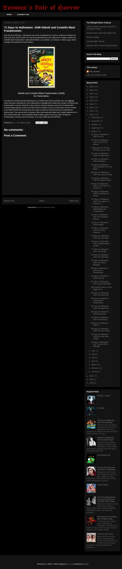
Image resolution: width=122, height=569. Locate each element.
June (94, 354)
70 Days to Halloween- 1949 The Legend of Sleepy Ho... (100, 201)
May (93, 358)
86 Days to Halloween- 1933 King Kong (100, 313)
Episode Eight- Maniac (95, 41)
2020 (91, 108)
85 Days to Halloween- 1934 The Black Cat (100, 307)
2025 (91, 90)
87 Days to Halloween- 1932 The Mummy (100, 318)
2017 (91, 376)
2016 (91, 379)
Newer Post (9, 201)
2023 (91, 97)
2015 (91, 383)
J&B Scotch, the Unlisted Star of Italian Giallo (107, 518)
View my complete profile (96, 75)
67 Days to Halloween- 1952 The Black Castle (101, 179)
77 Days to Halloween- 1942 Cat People (100, 250)
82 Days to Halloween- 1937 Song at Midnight (101, 283)
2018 (91, 115)
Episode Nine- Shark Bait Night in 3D (101, 33)
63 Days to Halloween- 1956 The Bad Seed (100, 154)
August (94, 131)
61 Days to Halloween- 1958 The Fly (100, 135)
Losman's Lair (23, 14)
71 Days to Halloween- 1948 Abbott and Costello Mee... (100, 209)
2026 (91, 87)
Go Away (100, 408)
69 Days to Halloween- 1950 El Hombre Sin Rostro (100, 193)
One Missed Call (103, 455)
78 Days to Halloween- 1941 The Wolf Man (100, 256)
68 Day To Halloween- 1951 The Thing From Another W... (100, 186)
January (95, 371)
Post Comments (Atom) (46, 207)
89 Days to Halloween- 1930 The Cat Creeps (100, 330)
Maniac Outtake (93, 37)
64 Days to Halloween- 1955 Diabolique (100, 160)
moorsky (70, 564)
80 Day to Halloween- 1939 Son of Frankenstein (99, 270)
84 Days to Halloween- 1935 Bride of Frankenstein (100, 300)
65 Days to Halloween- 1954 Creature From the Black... (101, 167)
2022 (91, 101)
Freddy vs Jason (103, 396)
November (96, 121)
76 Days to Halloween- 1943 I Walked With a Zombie (100, 243)
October (95, 124)
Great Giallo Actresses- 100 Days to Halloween (106, 468)
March (94, 365)
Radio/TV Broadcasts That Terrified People (105, 439)
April (94, 361)
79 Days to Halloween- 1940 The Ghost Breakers (100, 262)
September (96, 128)
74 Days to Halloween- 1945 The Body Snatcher (100, 230)
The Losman (94, 71)
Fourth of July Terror (105, 534)
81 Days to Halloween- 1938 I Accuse (100, 277)
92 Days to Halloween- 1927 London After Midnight (100, 344)
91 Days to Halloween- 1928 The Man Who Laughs (100, 336)
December (96, 117)
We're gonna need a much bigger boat (101, 288)
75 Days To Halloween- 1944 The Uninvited (100, 237)
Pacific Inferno (103, 485)
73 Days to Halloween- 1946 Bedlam (100, 223)
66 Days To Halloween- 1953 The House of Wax (101, 173)
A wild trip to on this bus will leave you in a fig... (101, 149)
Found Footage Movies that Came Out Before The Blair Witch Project (106, 499)
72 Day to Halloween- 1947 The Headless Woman (99, 217)
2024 (91, 94)
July (93, 351)
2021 (91, 104)
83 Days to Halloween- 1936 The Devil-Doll (100, 294)
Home (9, 14)
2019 (91, 111)
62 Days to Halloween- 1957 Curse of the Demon (100, 142)
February (95, 368)
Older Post (74, 201)
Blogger (86, 564)
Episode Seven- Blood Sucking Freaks (102, 45)
